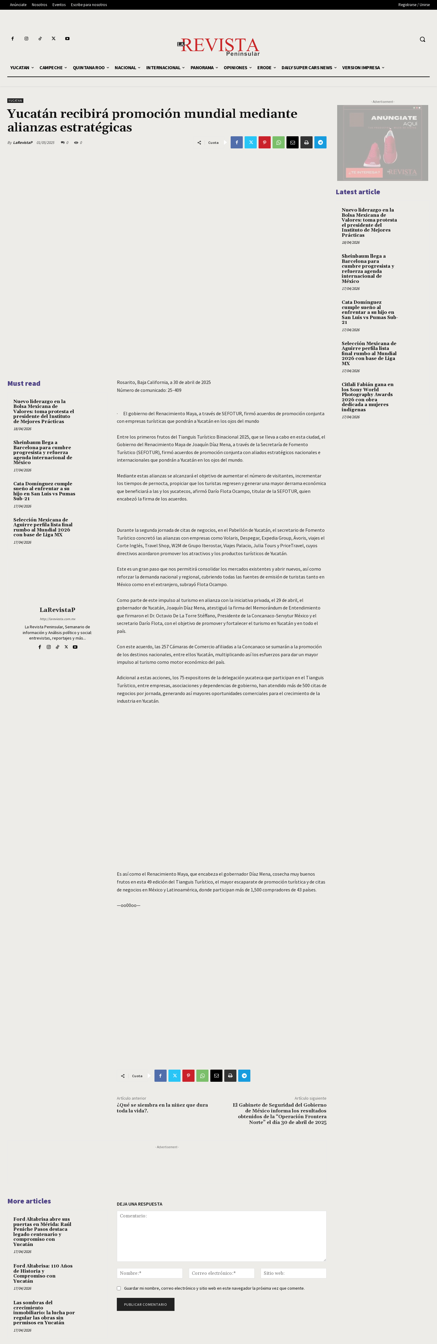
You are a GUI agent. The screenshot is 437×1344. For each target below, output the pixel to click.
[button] (422, 39)
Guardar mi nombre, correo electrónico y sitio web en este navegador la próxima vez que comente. (214, 1288)
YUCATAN (15, 100)
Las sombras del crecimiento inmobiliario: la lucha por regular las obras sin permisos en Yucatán (44, 1313)
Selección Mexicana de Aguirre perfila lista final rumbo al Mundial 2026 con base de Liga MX (43, 527)
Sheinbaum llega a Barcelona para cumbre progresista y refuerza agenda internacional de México (42, 453)
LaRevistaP (22, 142)
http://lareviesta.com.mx (57, 619)
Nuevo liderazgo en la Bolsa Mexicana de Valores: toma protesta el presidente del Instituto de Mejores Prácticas (43, 412)
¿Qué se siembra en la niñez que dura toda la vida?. (162, 1108)
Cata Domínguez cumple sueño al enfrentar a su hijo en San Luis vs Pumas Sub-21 (44, 491)
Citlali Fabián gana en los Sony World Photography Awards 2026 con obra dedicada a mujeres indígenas (368, 397)
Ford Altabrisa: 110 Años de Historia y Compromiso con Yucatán (43, 1273)
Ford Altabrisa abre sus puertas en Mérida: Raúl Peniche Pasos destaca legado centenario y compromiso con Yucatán (42, 1232)
